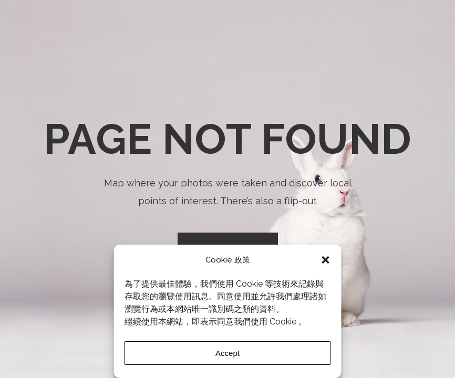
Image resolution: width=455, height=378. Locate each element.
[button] (325, 260)
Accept (227, 353)
